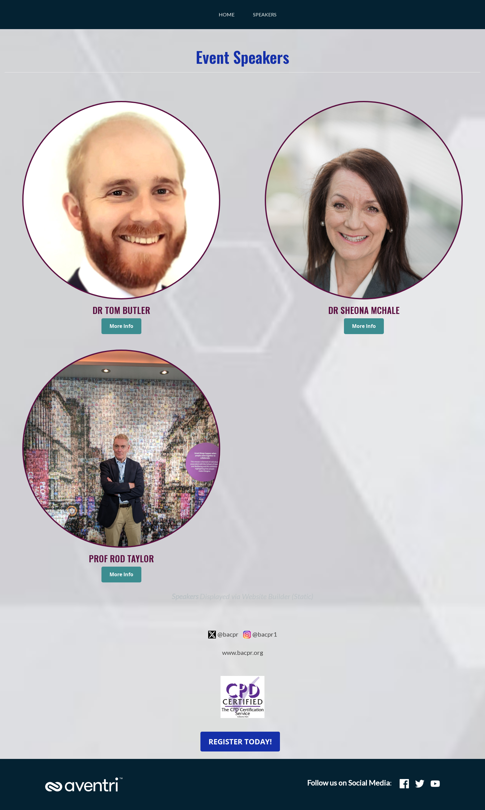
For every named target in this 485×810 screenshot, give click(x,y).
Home (226, 14)
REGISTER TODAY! (240, 741)
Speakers (265, 14)
